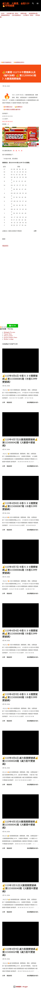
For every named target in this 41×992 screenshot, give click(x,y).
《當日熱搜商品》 (16, 15)
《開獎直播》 (23, 13)
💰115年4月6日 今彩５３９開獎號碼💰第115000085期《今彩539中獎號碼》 (20, 378)
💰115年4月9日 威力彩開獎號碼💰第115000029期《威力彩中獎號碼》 (20, 952)
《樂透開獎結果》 (33, 13)
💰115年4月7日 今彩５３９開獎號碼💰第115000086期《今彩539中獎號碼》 (20, 569)
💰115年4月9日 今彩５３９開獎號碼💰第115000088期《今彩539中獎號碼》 (20, 697)
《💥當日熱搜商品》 (6, 62)
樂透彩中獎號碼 (17, 231)
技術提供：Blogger (20, 987)
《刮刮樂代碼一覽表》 (12, 13)
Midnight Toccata (9, 332)
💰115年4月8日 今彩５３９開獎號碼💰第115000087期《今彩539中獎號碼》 (20, 506)
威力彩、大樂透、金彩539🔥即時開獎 (15, 4)
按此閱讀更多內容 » (33, 402)
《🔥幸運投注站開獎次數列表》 (11, 109)
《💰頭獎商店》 (18, 107)
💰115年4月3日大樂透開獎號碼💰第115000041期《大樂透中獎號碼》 (20, 824)
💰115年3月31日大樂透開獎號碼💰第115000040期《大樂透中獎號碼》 (20, 888)
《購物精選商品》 (5, 15)
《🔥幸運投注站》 (7, 107)
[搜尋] (33, 3)
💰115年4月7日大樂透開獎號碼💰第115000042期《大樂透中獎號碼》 (20, 442)
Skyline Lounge (9, 339)
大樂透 (10, 231)
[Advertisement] (20, 39)
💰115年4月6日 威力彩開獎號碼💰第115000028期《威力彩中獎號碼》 (20, 760)
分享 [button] (35, 231)
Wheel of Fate (8, 336)
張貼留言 (5, 246)
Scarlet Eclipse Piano (10, 337)
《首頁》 (2, 13)
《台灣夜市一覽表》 (28, 15)
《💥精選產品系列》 (19, 62)
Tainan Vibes (8, 334)
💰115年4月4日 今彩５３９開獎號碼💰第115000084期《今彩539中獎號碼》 (20, 633)
